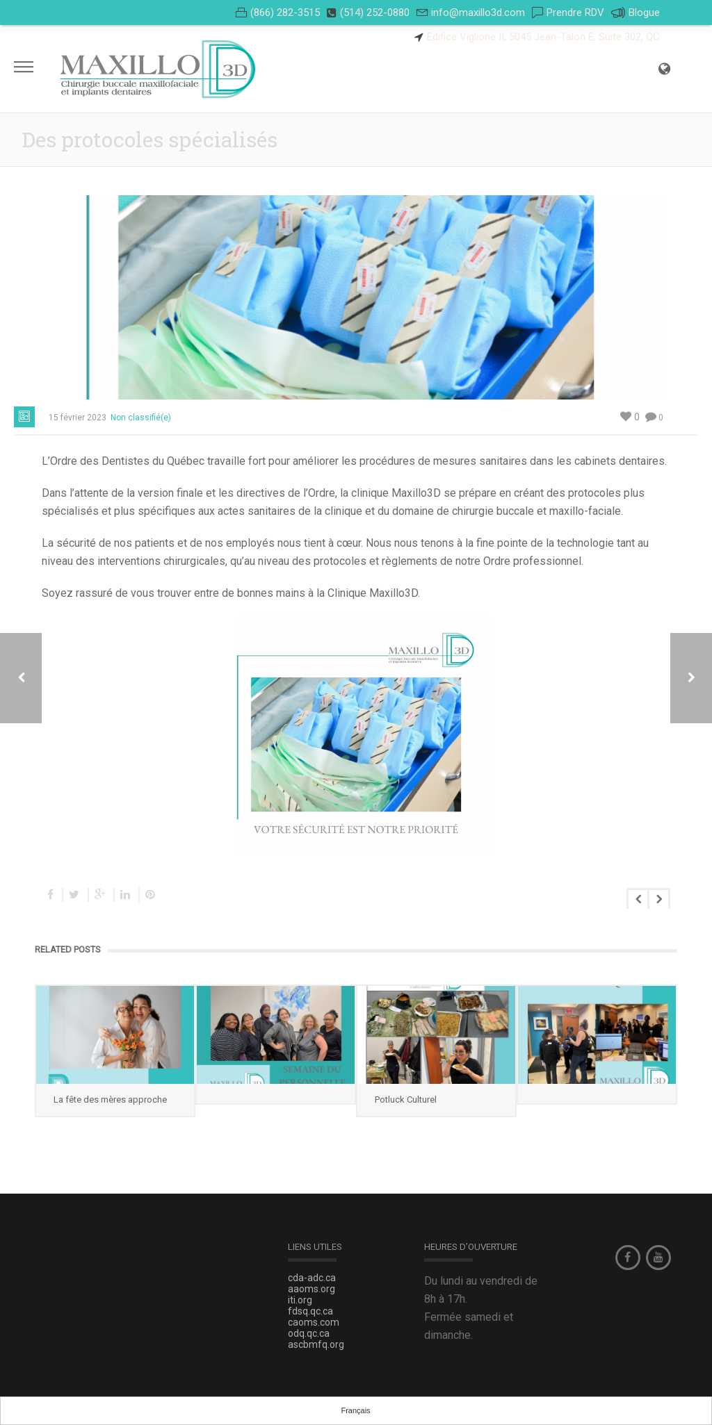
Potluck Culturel (406, 1099)
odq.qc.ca (309, 1333)
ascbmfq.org (316, 1344)
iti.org (300, 1299)
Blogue (635, 13)
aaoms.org (311, 1288)
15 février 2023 (77, 417)
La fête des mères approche (110, 1099)
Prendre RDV (575, 12)
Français (355, 1410)
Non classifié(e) (141, 417)
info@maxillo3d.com (478, 12)
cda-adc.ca (312, 1277)
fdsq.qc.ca (310, 1311)
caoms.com (313, 1322)
